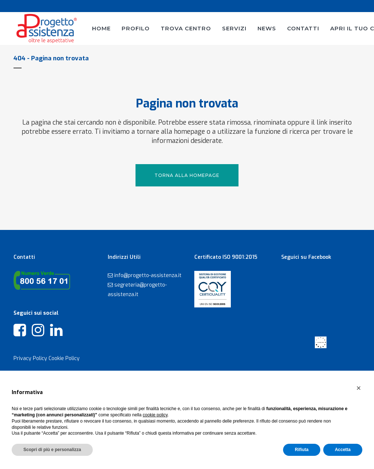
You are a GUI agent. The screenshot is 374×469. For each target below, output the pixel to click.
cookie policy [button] (155, 414)
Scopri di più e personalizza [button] (52, 449)
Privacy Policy (30, 358)
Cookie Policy (64, 358)
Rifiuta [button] (301, 449)
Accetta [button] (343, 449)
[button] (359, 388)
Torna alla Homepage (187, 175)
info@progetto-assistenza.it (148, 275)
